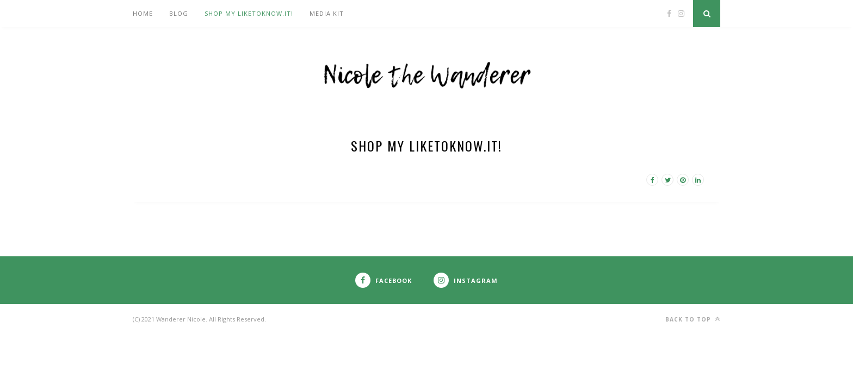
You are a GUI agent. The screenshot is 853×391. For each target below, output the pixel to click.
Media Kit (327, 13)
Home (143, 13)
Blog (178, 13)
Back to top (692, 319)
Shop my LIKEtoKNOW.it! (249, 13)
